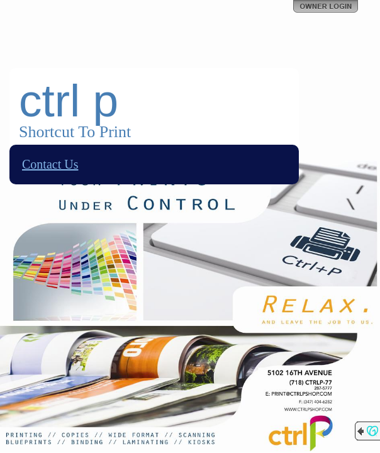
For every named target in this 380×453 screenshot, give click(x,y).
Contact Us (50, 164)
